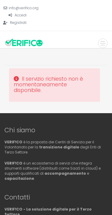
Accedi (21, 15)
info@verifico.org (24, 7)
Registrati (18, 22)
